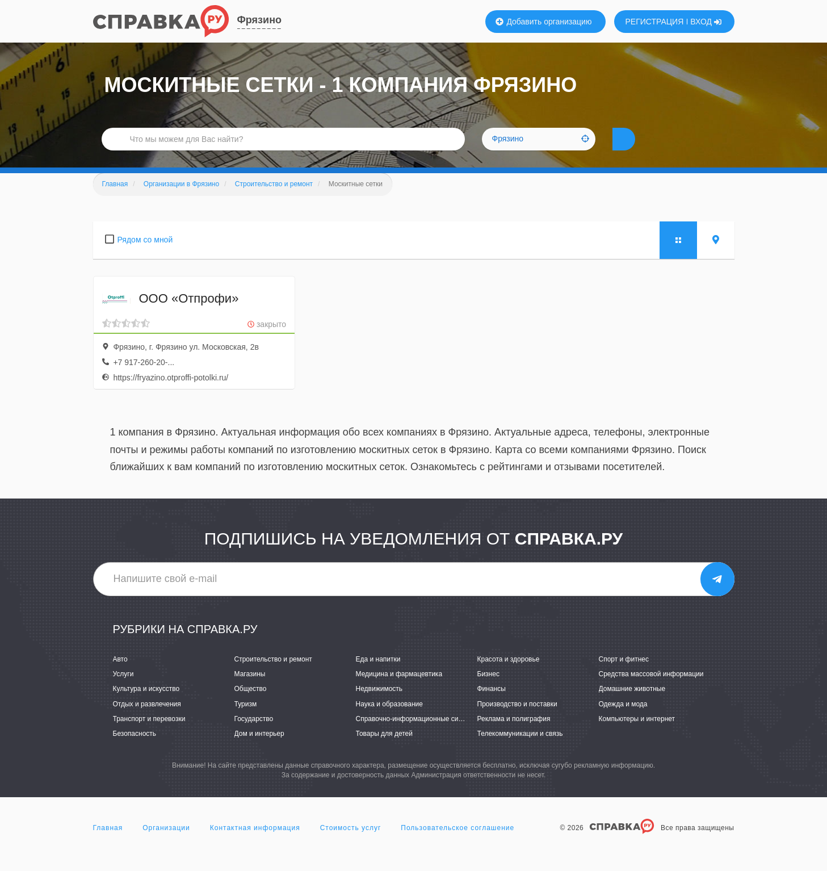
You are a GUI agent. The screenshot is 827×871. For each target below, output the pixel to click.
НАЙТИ (643, 150)
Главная (108, 845)
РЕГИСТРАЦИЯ (655, 21)
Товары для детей (384, 751)
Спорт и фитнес (624, 676)
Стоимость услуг (350, 845)
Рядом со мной (145, 256)
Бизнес (488, 691)
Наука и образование (389, 721)
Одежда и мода (623, 721)
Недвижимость (379, 706)
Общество (250, 706)
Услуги (123, 691)
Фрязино (259, 20)
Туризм (245, 721)
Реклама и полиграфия (514, 736)
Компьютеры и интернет (637, 736)
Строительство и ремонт (273, 676)
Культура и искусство (146, 706)
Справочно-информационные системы (417, 736)
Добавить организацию (544, 21)
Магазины (250, 691)
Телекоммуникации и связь (520, 751)
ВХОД (705, 21)
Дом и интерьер (259, 751)
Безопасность (135, 751)
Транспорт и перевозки (149, 736)
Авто (120, 676)
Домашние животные (632, 706)
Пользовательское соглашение (457, 845)
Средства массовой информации (651, 691)
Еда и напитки (378, 676)
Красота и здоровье (508, 676)
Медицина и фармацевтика (399, 691)
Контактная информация (255, 845)
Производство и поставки (517, 721)
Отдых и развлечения (147, 721)
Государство (254, 736)
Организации (166, 845)
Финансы (491, 706)
